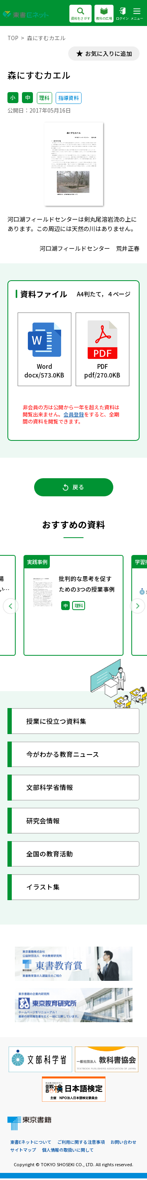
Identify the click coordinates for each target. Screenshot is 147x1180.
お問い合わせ (123, 1143)
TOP (13, 38)
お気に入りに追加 (107, 54)
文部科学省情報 (50, 789)
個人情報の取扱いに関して (68, 1152)
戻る (73, 488)
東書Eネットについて (30, 1143)
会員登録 (74, 414)
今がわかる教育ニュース (63, 756)
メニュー (137, 14)
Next (136, 606)
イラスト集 (43, 888)
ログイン (122, 14)
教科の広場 (104, 14)
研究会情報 (43, 822)
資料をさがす (80, 14)
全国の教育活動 (50, 855)
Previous (10, 606)
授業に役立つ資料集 (57, 722)
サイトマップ (23, 1152)
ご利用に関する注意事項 (81, 1143)
